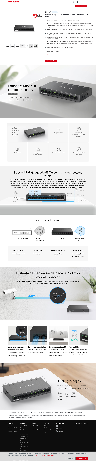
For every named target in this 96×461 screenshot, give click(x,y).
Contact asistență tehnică (12, 428)
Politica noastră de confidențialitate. (44, 455)
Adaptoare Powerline (25, 442)
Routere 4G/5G (23, 438)
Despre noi (10, 425)
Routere (22, 427)
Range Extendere (24, 429)
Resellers (46, 427)
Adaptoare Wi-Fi (24, 436)
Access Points (23, 450)
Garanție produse (12, 431)
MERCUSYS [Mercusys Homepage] (13, 1)
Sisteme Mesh (23, 425)
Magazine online (48, 429)
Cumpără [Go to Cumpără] (52, 2)
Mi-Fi (21, 440)
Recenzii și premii (36, 429)
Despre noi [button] (43, 2)
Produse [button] (27, 2)
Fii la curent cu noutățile (35, 426)
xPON (21, 448)
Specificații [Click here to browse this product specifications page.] (64, 6)
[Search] (73, 2)
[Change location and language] (82, 2)
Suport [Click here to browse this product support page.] (71, 6)
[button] (39, 46)
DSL (21, 444)
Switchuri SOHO (12, 6)
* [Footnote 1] (53, 34)
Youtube (59, 429)
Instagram (60, 431)
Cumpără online (81, 6)
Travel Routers (23, 432)
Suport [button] (34, 2)
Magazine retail (47, 432)
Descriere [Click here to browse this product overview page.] (56, 6)
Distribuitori (47, 425)
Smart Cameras (24, 446)
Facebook (60, 426)
